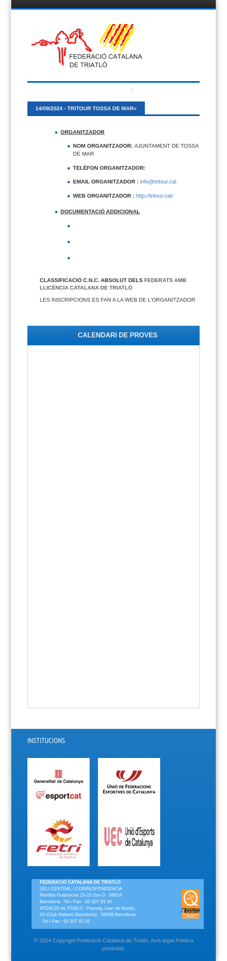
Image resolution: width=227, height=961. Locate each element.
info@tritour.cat (158, 181)
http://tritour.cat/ (154, 196)
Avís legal (162, 940)
